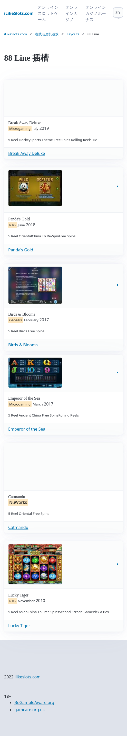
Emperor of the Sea (26, 429)
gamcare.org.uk (29, 709)
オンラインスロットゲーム (48, 13)
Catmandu (18, 527)
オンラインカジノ (71, 13)
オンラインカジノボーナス (95, 13)
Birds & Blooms (23, 345)
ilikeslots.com (28, 677)
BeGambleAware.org (34, 702)
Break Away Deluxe (26, 153)
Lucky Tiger (19, 625)
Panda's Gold (20, 250)
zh (117, 12)
